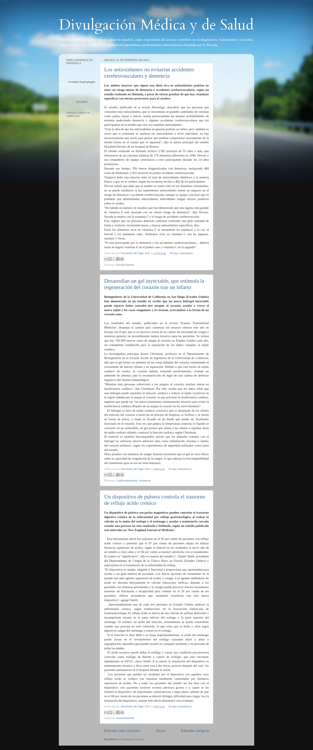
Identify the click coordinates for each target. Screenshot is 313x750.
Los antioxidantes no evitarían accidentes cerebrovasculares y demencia (149, 72)
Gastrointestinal (125, 718)
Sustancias (145, 480)
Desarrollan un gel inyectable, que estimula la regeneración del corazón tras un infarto (154, 284)
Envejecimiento (125, 264)
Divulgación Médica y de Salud (156, 25)
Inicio (160, 730)
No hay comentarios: (181, 253)
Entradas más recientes (122, 730)
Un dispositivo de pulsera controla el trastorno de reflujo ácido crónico (154, 500)
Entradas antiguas (195, 730)
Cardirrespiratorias (126, 480)
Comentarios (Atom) (132, 739)
